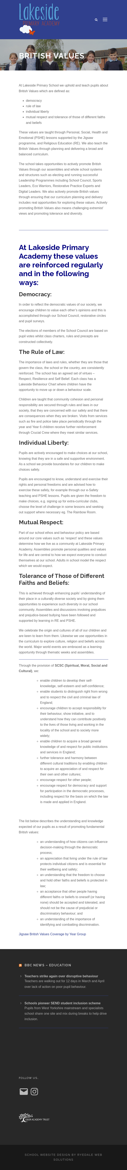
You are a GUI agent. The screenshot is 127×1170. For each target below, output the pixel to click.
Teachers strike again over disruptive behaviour (61, 976)
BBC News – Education (48, 965)
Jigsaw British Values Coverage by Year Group (52, 934)
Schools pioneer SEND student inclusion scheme (63, 1003)
